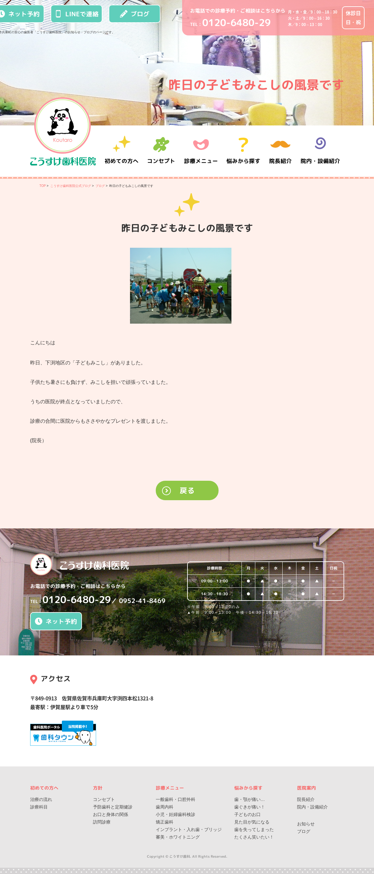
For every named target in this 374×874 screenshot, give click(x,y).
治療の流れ (41, 799)
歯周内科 (164, 806)
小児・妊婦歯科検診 (175, 814)
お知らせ (306, 823)
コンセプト (104, 799)
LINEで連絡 (77, 13)
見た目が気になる (251, 821)
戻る (187, 490)
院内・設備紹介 (320, 151)
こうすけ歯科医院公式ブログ (70, 186)
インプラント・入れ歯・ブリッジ (189, 829)
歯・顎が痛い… (249, 799)
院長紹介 (281, 151)
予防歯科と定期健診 (113, 806)
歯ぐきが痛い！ (249, 806)
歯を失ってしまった (254, 829)
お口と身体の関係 (110, 814)
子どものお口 (247, 814)
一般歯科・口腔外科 (175, 799)
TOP (43, 186)
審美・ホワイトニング (178, 837)
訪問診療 (102, 821)
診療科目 (39, 806)
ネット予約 (56, 621)
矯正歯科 (164, 821)
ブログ (134, 13)
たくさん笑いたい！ (254, 837)
